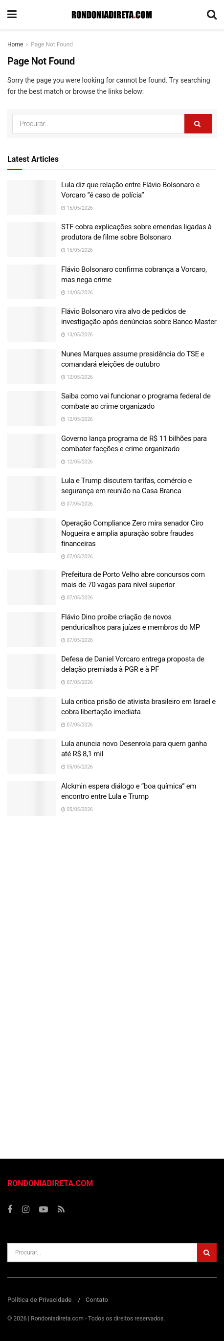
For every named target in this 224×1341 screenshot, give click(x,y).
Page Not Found (52, 44)
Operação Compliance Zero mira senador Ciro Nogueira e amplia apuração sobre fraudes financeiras (132, 533)
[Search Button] (198, 123)
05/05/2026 (77, 766)
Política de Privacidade (39, 1299)
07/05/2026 (77, 503)
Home (15, 44)
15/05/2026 (77, 208)
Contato (97, 1299)
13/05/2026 (77, 334)
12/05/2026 (77, 377)
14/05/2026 (77, 292)
